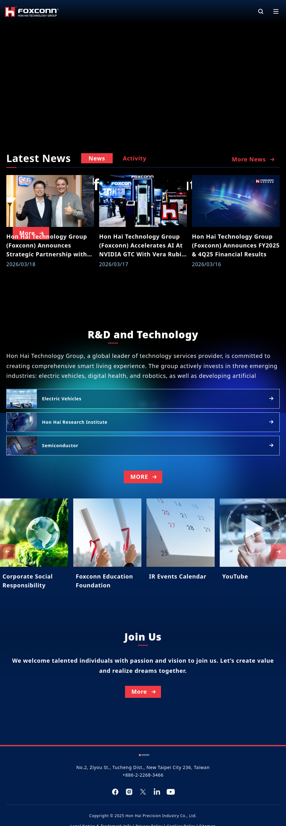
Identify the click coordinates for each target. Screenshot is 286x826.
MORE (144, 494)
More (144, 725)
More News (254, 159)
